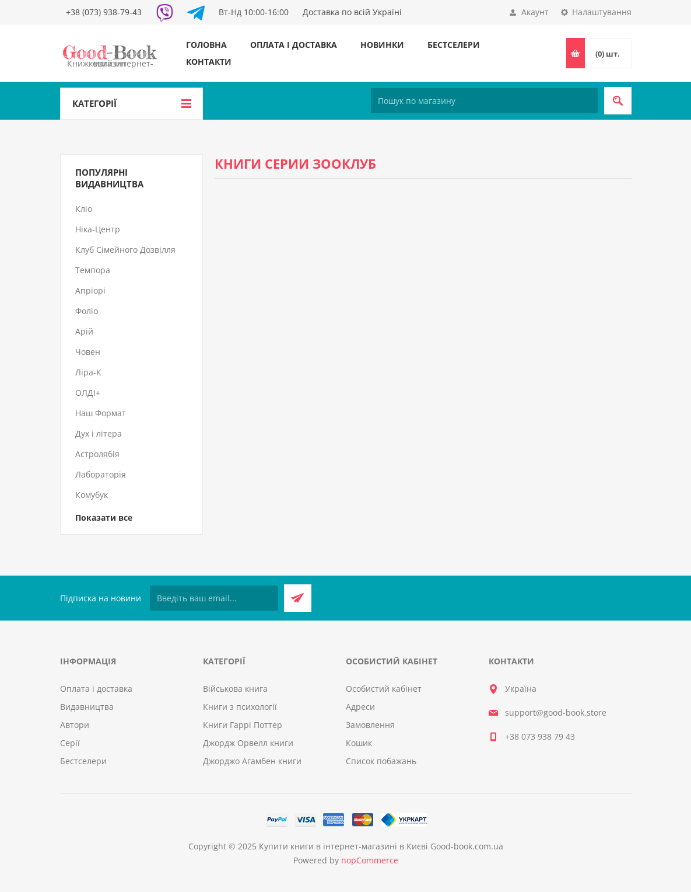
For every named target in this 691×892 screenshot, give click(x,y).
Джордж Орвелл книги (248, 742)
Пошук (618, 100)
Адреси (360, 706)
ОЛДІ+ (87, 392)
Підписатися (297, 598)
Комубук (91, 494)
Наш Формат (100, 413)
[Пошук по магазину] (484, 100)
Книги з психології (240, 706)
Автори (74, 724)
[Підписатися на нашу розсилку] (214, 598)
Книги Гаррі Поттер (242, 724)
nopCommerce (369, 860)
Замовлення (370, 724)
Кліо (83, 208)
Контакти (208, 61)
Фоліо (86, 310)
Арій (84, 331)
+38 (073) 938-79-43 (104, 12)
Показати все (103, 517)
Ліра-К (88, 372)
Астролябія (97, 453)
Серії (70, 742)
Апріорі (90, 290)
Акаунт (535, 12)
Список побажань (381, 760)
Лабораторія (100, 474)
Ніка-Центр (97, 229)
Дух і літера (98, 433)
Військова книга (235, 688)
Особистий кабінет (384, 688)
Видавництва (87, 706)
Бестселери (453, 44)
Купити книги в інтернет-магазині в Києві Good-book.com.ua (381, 846)
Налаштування (602, 12)
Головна (206, 44)
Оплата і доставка (293, 44)
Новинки (382, 44)
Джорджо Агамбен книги (252, 760)
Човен (87, 351)
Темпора (92, 270)
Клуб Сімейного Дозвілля (125, 249)
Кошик (359, 742)
